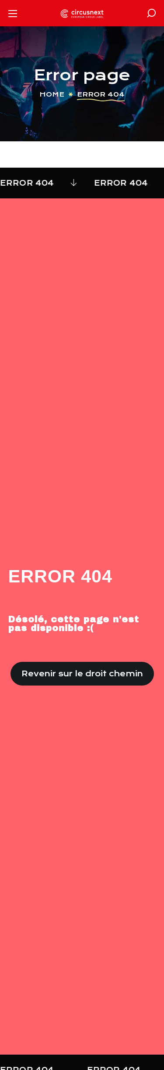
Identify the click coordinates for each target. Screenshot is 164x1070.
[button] (151, 13)
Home (51, 94)
